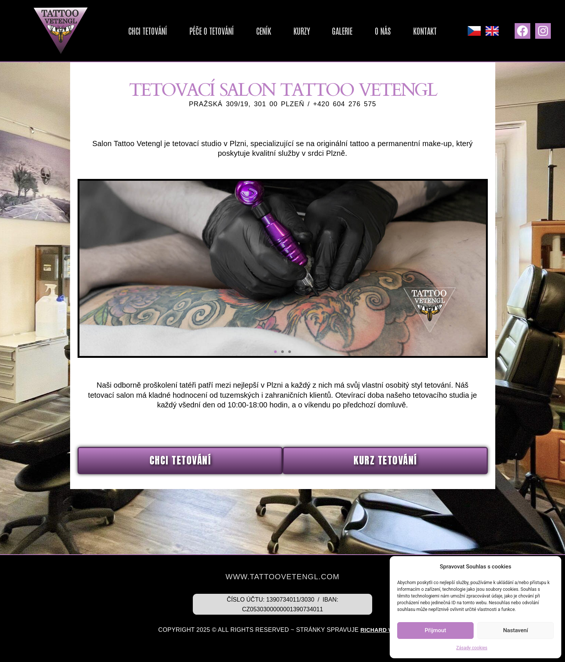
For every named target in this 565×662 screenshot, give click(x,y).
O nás (369, 31)
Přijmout (435, 630)
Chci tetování (172, 31)
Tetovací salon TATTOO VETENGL (282, 100)
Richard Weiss (384, 630)
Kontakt (402, 31)
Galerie (337, 31)
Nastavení (515, 630)
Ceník (276, 31)
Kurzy (305, 31)
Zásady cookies (471, 647)
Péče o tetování (231, 31)
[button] (275, 374)
